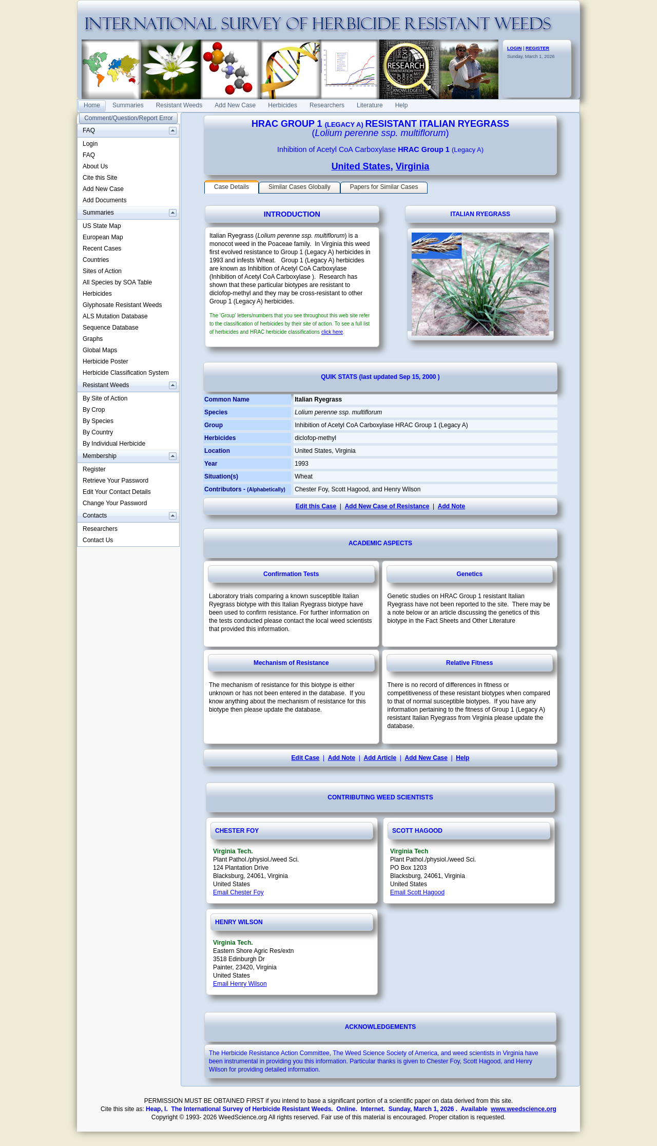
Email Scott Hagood (417, 892)
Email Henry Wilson (240, 983)
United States (361, 166)
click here (332, 332)
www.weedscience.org (523, 1109)
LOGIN (514, 48)
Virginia (413, 166)
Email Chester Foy (238, 892)
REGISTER (537, 48)
